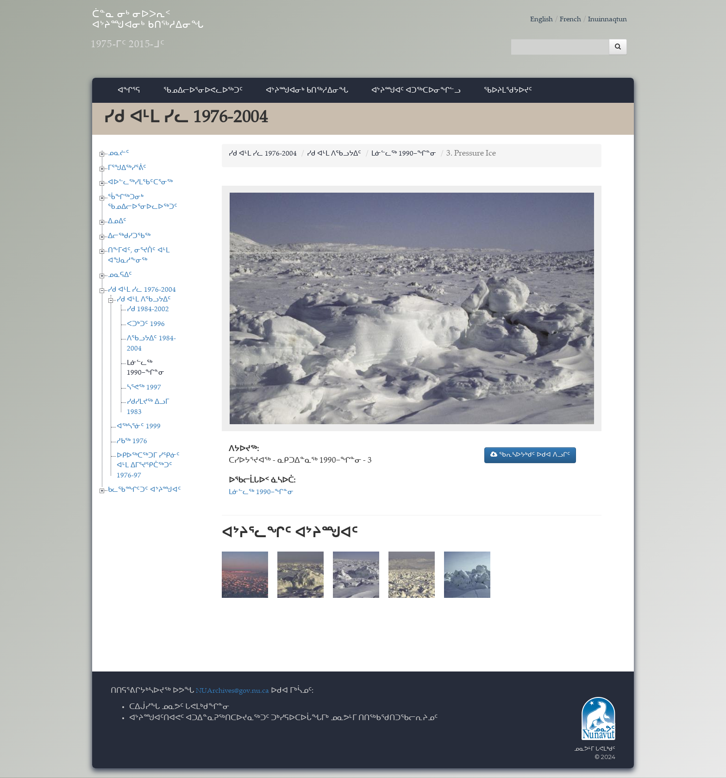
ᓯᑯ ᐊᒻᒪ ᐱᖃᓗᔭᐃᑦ (144, 304)
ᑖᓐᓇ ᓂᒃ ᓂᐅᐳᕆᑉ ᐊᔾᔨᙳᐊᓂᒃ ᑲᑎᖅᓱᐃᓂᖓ (182, 37)
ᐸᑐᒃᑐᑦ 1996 (146, 329)
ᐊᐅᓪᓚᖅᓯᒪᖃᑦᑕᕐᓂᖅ (140, 187)
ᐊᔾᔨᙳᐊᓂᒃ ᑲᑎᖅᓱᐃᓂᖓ (307, 94)
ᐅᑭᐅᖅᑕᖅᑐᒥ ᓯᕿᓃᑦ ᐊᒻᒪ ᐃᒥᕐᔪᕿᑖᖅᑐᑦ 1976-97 (148, 470)
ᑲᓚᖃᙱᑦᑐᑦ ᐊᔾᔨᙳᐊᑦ (144, 494)
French (563, 20)
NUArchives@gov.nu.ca (237, 692)
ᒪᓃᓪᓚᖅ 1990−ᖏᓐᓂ (422, 159)
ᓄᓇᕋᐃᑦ (120, 279)
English (531, 20)
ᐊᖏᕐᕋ (129, 94)
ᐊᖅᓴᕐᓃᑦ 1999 (139, 431)
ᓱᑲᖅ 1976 (132, 446)
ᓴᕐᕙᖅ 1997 (144, 392)
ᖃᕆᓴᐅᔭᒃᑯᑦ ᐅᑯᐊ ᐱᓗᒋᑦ (530, 459)
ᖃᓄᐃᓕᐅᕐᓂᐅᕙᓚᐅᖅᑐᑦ (203, 94)
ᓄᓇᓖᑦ (118, 158)
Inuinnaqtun (604, 20)
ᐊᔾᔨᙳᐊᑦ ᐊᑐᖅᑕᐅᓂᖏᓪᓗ (416, 94)
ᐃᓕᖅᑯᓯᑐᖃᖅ (129, 241)
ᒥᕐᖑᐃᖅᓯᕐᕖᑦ (127, 172)
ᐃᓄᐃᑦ (117, 226)
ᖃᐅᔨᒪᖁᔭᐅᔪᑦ (508, 94)
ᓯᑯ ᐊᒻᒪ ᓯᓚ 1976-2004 (142, 294)
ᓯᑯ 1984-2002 (148, 314)
